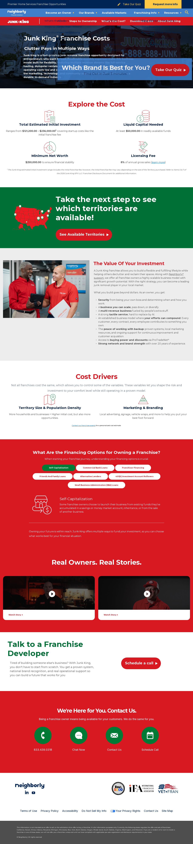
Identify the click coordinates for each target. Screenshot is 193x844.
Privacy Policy (50, 810)
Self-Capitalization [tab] (58, 468)
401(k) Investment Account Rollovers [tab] (134, 476)
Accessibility (70, 810)
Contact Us (151, 810)
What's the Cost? (113, 21)
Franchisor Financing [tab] (133, 468)
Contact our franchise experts (83, 425)
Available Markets (114, 12)
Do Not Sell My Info (94, 810)
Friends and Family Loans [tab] (53, 476)
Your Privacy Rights (125, 810)
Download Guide (141, 21)
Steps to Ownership (83, 21)
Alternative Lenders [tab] (90, 476)
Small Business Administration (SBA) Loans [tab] (96, 485)
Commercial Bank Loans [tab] (95, 468)
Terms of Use (28, 810)
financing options (126, 459)
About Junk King (169, 21)
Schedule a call (139, 663)
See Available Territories (82, 234)
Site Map (167, 810)
